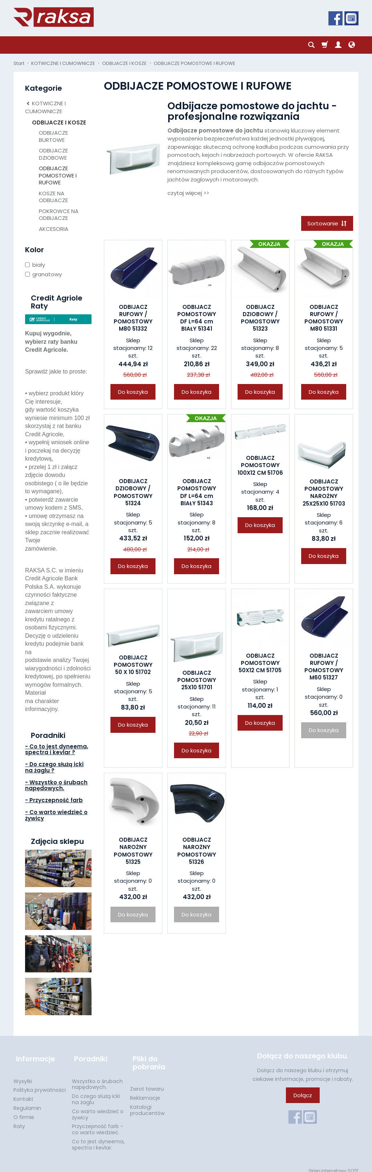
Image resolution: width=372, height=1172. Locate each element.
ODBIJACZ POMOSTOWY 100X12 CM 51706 (260, 466)
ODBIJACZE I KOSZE (59, 122)
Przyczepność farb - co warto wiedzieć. (97, 1123)
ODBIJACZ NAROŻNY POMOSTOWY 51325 (133, 852)
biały (35, 265)
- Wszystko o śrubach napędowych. (56, 785)
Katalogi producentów (147, 1104)
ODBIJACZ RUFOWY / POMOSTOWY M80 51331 (323, 319)
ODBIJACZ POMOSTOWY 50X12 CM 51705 (260, 664)
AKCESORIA (53, 229)
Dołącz (303, 1095)
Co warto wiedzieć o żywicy (98, 1108)
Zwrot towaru (147, 1083)
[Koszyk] (325, 45)
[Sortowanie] (326, 224)
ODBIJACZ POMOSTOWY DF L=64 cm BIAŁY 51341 (196, 319)
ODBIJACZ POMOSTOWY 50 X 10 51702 (133, 666)
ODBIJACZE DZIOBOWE (53, 154)
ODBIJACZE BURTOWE (53, 136)
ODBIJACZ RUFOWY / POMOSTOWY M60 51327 (323, 668)
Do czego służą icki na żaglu (96, 1093)
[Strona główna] (53, 17)
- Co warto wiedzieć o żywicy (56, 815)
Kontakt (23, 1093)
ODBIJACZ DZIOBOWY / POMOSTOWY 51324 (133, 493)
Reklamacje (145, 1092)
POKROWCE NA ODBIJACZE (58, 214)
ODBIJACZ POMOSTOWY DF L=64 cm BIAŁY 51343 (196, 493)
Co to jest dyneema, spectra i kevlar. (98, 1139)
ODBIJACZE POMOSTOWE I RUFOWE (58, 175)
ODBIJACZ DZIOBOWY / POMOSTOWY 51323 (260, 319)
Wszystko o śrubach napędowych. (97, 1078)
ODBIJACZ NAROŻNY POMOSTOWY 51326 (196, 852)
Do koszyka (133, 393)
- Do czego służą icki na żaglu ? (54, 767)
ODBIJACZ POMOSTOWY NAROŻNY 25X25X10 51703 (324, 494)
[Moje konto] (338, 45)
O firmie (23, 1111)
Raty (19, 1120)
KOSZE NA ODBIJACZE (53, 196)
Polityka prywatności (39, 1084)
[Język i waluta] (352, 45)
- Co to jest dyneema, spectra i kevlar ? (56, 749)
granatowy (43, 274)
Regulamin (27, 1102)
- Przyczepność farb (54, 800)
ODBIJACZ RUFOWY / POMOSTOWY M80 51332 (133, 319)
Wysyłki (22, 1075)
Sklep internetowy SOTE (333, 1164)
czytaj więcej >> (188, 193)
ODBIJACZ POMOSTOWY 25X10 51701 (196, 681)
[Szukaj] (311, 45)
